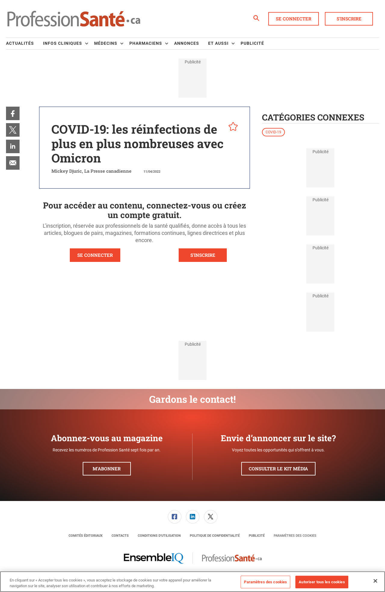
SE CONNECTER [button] (95, 255)
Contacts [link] (120, 536)
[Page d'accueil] (73, 19)
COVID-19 (273, 132)
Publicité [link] (252, 43)
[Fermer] (375, 580)
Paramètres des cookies (295, 535)
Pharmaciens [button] (145, 43)
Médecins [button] (105, 43)
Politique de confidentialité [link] (215, 536)
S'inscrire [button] (349, 19)
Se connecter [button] (293, 19)
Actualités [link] (20, 43)
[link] (13, 113)
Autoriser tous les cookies (322, 582)
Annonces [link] (186, 43)
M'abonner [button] (107, 469)
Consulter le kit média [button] (278, 469)
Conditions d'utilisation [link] (159, 536)
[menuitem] (24, 43)
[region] (192, 581)
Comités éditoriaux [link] (86, 536)
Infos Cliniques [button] (62, 43)
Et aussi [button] (218, 43)
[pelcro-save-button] (232, 127)
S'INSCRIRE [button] (202, 255)
